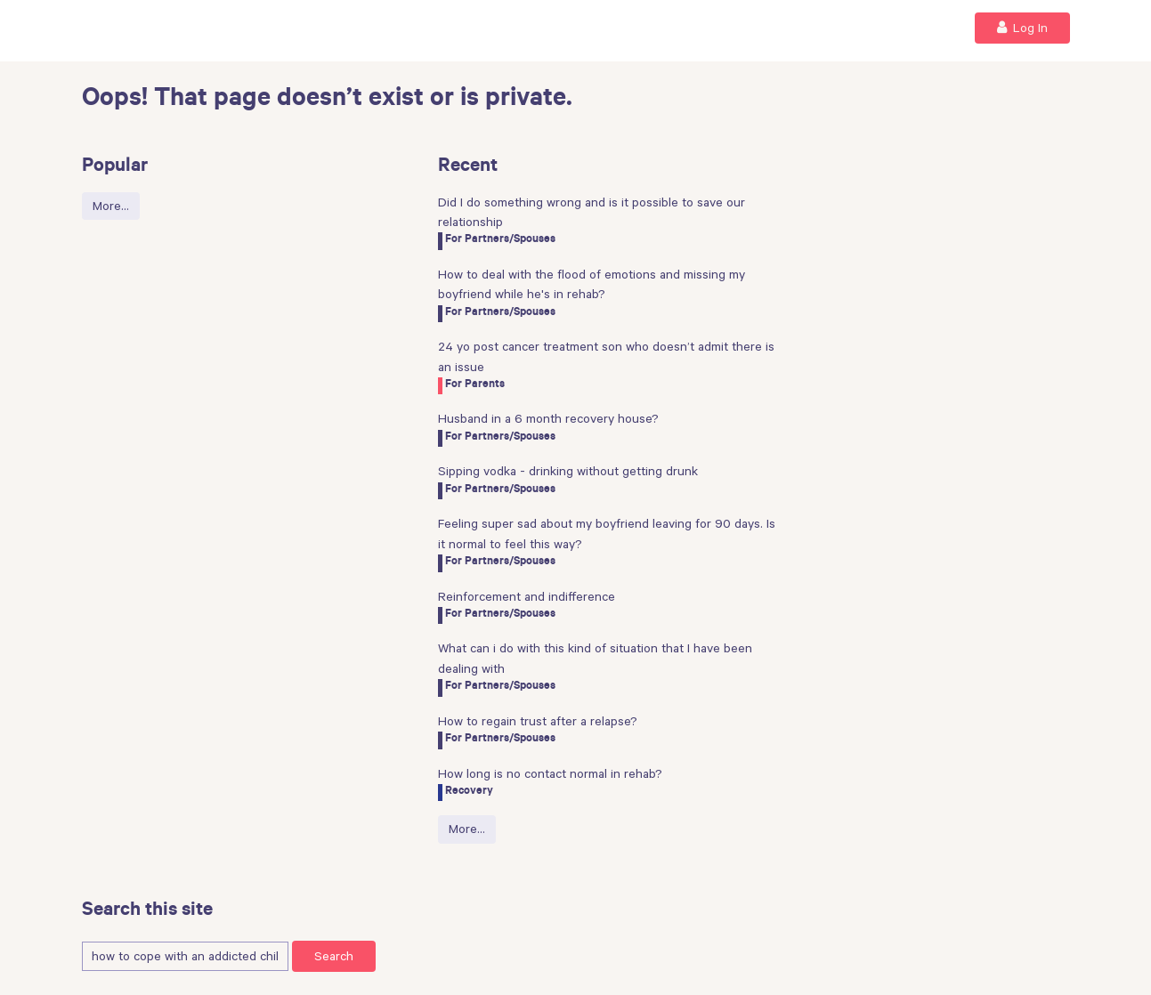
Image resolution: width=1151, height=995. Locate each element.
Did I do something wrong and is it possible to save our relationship (591, 212)
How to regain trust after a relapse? (537, 721)
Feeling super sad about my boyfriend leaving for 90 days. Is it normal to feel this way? (606, 533)
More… (111, 205)
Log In (1022, 27)
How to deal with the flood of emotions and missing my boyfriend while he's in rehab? (591, 284)
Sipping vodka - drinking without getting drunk (568, 471)
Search (333, 956)
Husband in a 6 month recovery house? (548, 418)
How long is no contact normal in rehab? (550, 773)
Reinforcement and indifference (526, 596)
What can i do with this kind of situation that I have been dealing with (595, 658)
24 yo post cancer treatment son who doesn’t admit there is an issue (606, 356)
